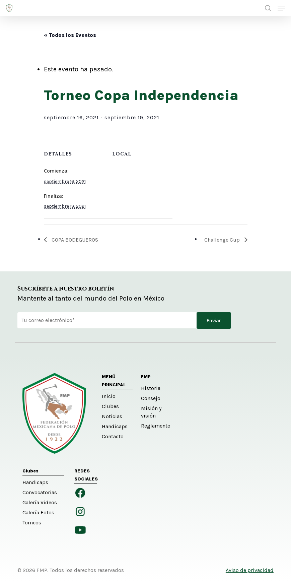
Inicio (109, 396)
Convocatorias (39, 492)
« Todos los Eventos (70, 35)
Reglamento (155, 426)
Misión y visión (151, 412)
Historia (150, 388)
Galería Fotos (38, 512)
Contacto (113, 436)
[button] (281, 8)
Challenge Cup (222, 240)
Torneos (31, 522)
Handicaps (115, 426)
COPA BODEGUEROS (74, 240)
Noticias (112, 416)
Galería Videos (39, 502)
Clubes (110, 406)
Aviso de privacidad (250, 570)
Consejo (150, 398)
